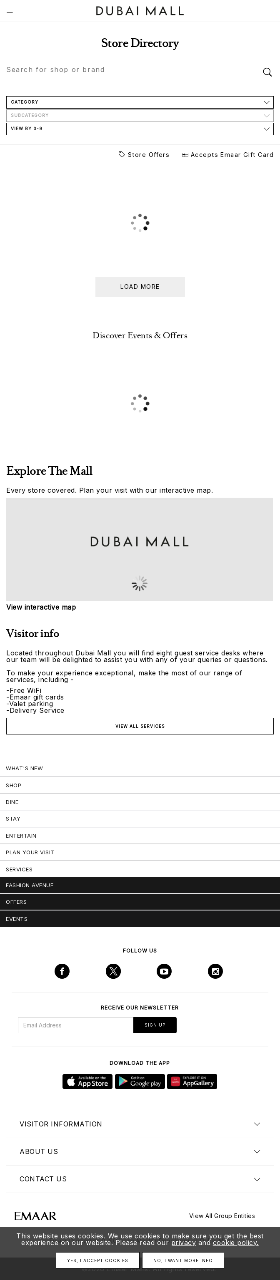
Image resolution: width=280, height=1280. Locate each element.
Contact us (43, 1179)
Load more (140, 286)
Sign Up (155, 1024)
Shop (13, 785)
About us (39, 1151)
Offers (16, 901)
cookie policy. (236, 1242)
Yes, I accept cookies (97, 1260)
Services (19, 869)
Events (17, 918)
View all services (140, 726)
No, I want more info (183, 1260)
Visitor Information (61, 1124)
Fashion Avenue (29, 885)
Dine (12, 802)
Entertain (21, 835)
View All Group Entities (222, 1215)
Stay (13, 818)
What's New (24, 768)
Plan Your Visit (30, 852)
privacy (183, 1242)
